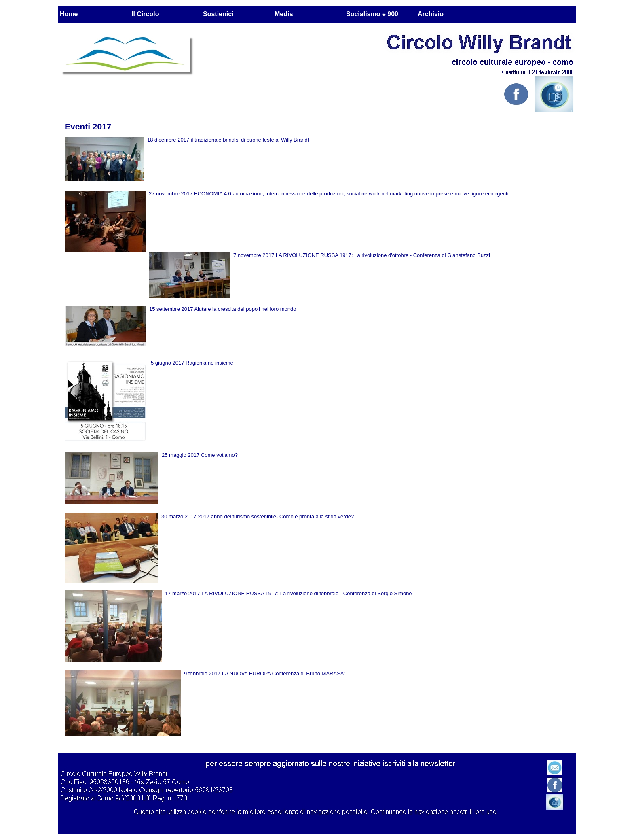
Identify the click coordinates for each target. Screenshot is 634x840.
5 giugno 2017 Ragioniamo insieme (192, 363)
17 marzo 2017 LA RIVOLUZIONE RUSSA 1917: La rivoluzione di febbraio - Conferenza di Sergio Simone (288, 593)
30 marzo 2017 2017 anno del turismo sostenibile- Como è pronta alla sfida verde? (257, 516)
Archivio (431, 14)
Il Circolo (145, 14)
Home (69, 14)
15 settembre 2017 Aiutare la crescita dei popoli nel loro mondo (222, 309)
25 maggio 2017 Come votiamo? (200, 455)
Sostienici (218, 14)
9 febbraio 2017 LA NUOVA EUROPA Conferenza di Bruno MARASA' (264, 673)
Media (284, 14)
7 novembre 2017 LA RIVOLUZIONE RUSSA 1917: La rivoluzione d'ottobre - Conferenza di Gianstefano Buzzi (361, 255)
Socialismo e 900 (372, 14)
